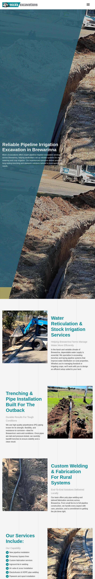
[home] (19, 4)
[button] (88, 4)
